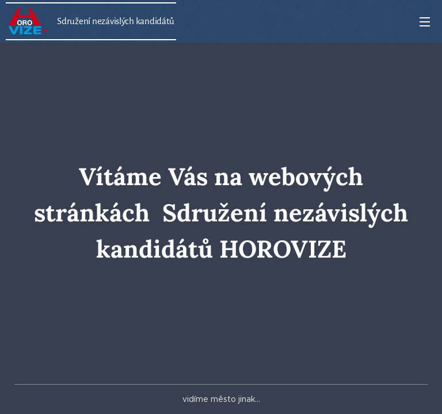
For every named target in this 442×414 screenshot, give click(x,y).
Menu (425, 21)
